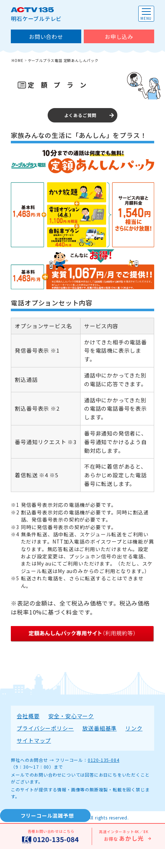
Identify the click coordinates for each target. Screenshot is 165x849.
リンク (133, 728)
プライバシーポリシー (45, 728)
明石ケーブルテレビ (36, 14)
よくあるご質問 (80, 115)
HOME (17, 60)
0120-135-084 (104, 760)
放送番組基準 (99, 728)
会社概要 (28, 716)
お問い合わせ (46, 36)
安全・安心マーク (71, 716)
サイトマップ (34, 740)
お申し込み (119, 36)
